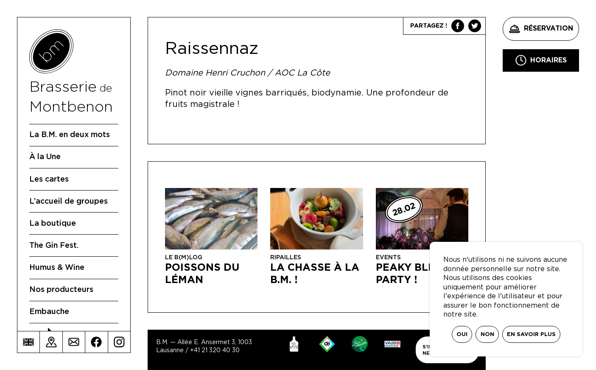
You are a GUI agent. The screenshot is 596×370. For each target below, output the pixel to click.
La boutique (52, 223)
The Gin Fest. (53, 245)
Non (487, 334)
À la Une (45, 157)
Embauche (49, 312)
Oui (461, 334)
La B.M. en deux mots (69, 135)
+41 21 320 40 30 (215, 350)
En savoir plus (531, 334)
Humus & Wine (56, 268)
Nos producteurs (61, 290)
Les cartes (49, 179)
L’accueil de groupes (68, 201)
